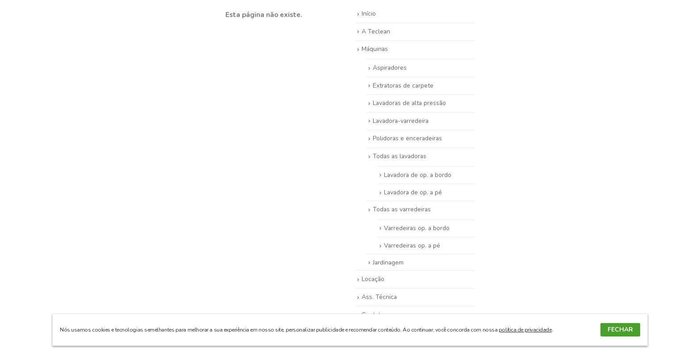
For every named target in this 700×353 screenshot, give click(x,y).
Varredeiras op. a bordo (417, 228)
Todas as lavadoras (399, 156)
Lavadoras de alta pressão (409, 103)
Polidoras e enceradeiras (407, 138)
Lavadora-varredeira (401, 121)
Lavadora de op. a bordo (417, 175)
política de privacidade (525, 329)
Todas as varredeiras (402, 209)
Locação (373, 279)
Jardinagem (388, 262)
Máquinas (375, 49)
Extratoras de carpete (403, 85)
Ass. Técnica (379, 297)
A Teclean (376, 31)
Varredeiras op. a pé (412, 245)
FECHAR (620, 329)
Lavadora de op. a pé (413, 192)
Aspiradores (390, 67)
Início (369, 13)
